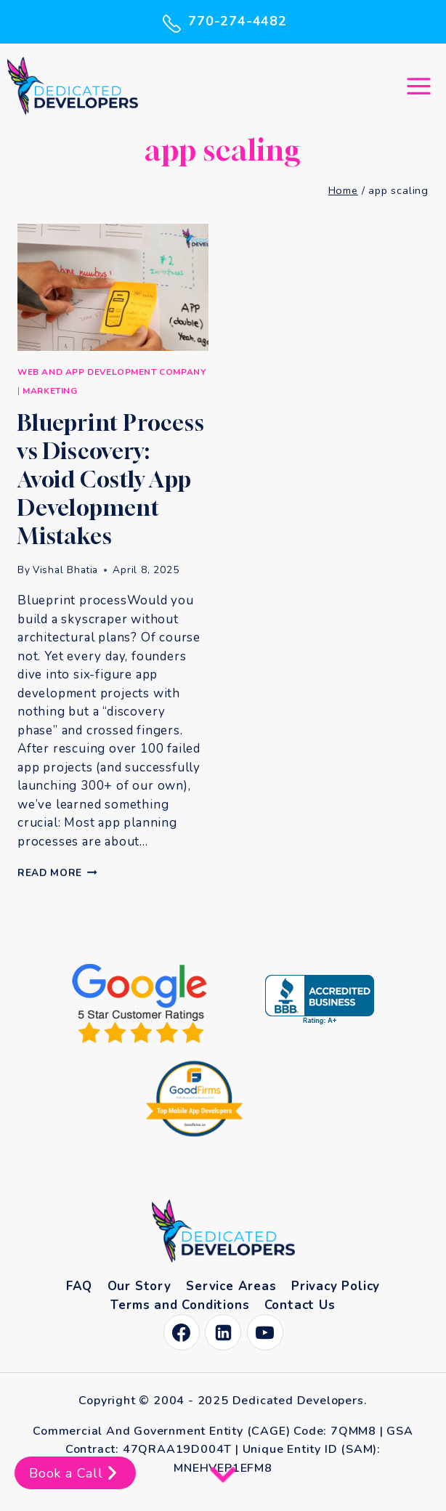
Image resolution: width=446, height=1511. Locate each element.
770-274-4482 (223, 21)
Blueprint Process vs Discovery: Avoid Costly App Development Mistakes (111, 479)
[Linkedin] (223, 1332)
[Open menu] (418, 86)
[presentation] (112, 287)
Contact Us (300, 1305)
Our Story (139, 1286)
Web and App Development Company (111, 372)
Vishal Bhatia (65, 570)
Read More (57, 873)
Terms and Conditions (179, 1305)
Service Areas (231, 1286)
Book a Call (75, 1473)
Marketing (50, 391)
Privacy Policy (335, 1286)
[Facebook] (181, 1332)
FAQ (79, 1286)
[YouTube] (265, 1332)
